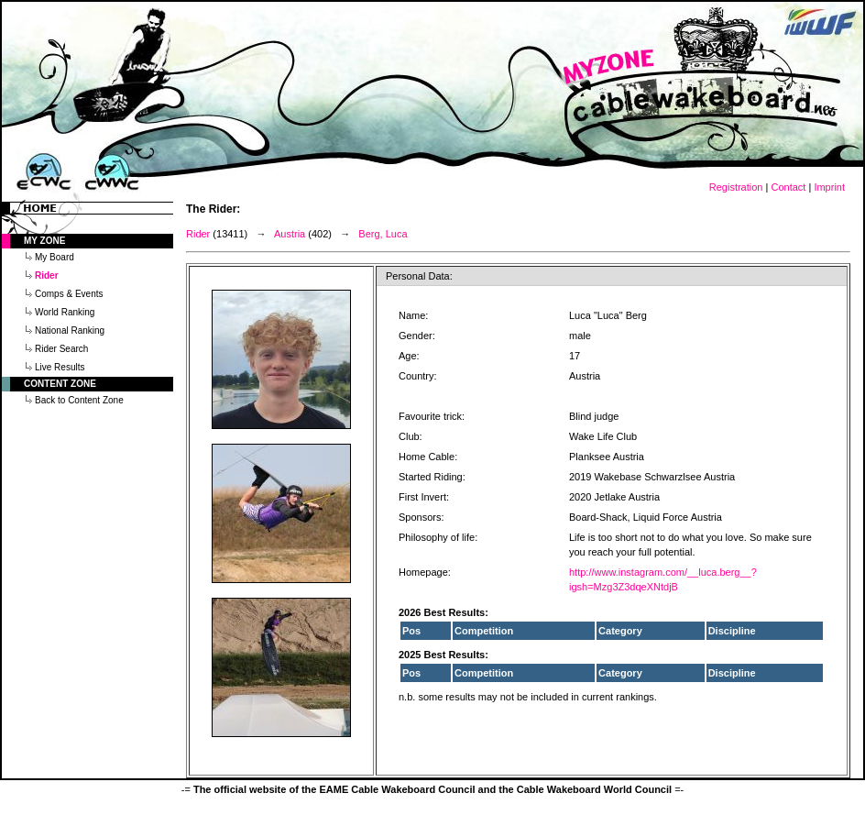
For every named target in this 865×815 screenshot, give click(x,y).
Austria (289, 233)
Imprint (829, 187)
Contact (788, 187)
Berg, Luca (382, 233)
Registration (736, 187)
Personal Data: (419, 275)
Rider (198, 233)
